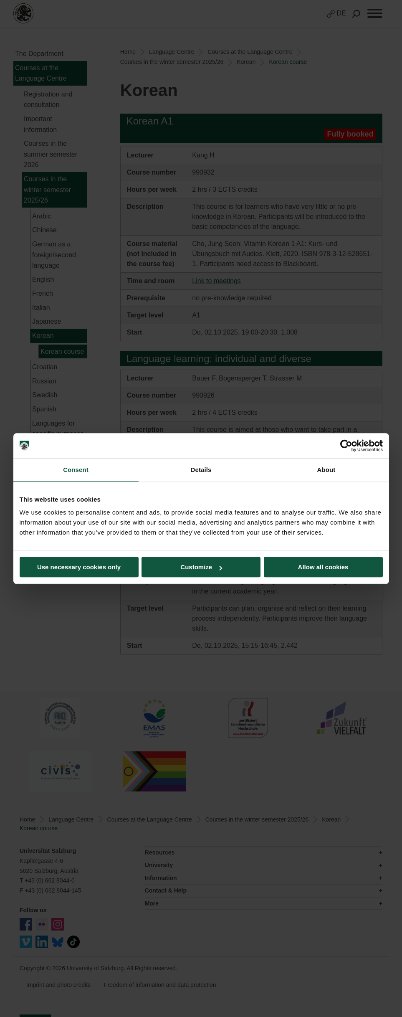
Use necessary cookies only (79, 567)
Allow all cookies (323, 567)
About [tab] (326, 469)
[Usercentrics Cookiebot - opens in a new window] (346, 445)
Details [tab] (201, 469)
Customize (201, 567)
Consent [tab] (75, 469)
